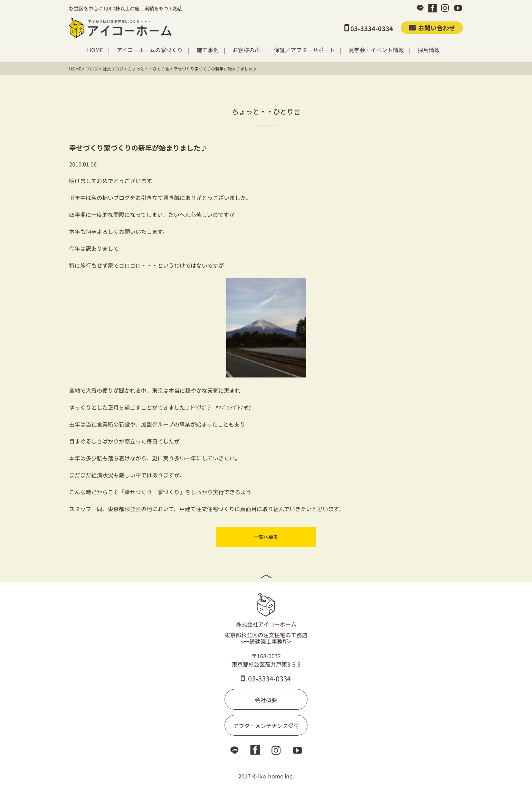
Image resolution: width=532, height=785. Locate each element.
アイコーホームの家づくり (150, 50)
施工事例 (208, 50)
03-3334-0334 (266, 678)
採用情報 (429, 50)
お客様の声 (246, 50)
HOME (95, 50)
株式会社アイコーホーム (266, 610)
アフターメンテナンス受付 (266, 725)
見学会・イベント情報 (376, 50)
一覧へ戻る (266, 536)
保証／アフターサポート (304, 50)
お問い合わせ (432, 27)
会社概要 (266, 699)
